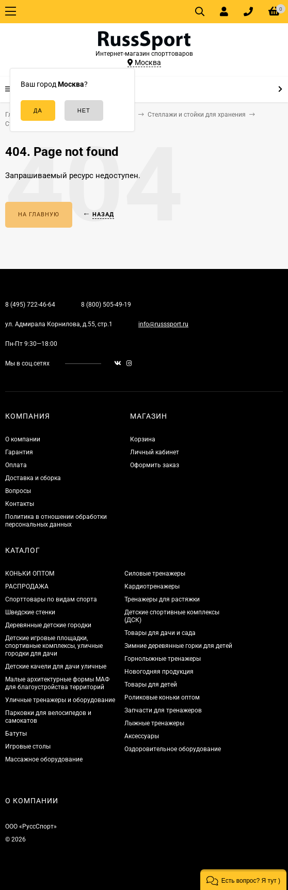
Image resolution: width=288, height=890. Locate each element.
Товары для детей (150, 684)
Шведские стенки (30, 612)
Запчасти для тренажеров (163, 710)
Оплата (16, 465)
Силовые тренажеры (154, 573)
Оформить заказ (154, 465)
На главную (38, 214)
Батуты (16, 733)
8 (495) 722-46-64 (30, 304)
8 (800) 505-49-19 (106, 304)
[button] (243, 879)
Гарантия (19, 452)
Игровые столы (28, 746)
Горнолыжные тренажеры (162, 658)
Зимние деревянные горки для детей (178, 645)
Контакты (19, 503)
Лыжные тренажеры (154, 723)
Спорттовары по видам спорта (51, 599)
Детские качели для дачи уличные (55, 666)
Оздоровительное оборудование (172, 749)
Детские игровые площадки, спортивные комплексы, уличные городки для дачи (54, 645)
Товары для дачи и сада (160, 633)
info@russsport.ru (163, 324)
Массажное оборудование (44, 759)
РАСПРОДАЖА (27, 586)
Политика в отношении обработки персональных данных (56, 520)
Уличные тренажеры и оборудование (60, 700)
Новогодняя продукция (159, 671)
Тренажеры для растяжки (162, 599)
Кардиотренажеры (152, 586)
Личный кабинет (154, 452)
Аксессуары (141, 736)
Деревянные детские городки (48, 625)
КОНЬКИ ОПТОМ (29, 573)
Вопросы (18, 491)
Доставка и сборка (33, 478)
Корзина (142, 439)
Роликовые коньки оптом (162, 697)
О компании (22, 439)
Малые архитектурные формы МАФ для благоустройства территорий (57, 683)
